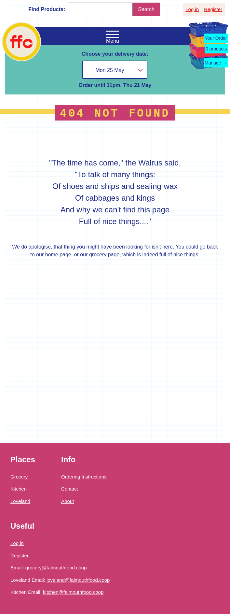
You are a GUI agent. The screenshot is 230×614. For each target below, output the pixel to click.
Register (213, 9)
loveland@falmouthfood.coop (78, 580)
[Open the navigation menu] (112, 34)
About (67, 501)
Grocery (19, 476)
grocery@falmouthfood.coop (56, 567)
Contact (69, 489)
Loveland (20, 501)
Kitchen (18, 489)
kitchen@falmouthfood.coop (73, 592)
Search (146, 9)
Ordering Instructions (83, 476)
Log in (192, 9)
